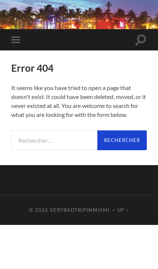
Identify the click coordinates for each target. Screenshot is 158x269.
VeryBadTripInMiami (80, 210)
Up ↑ (122, 210)
